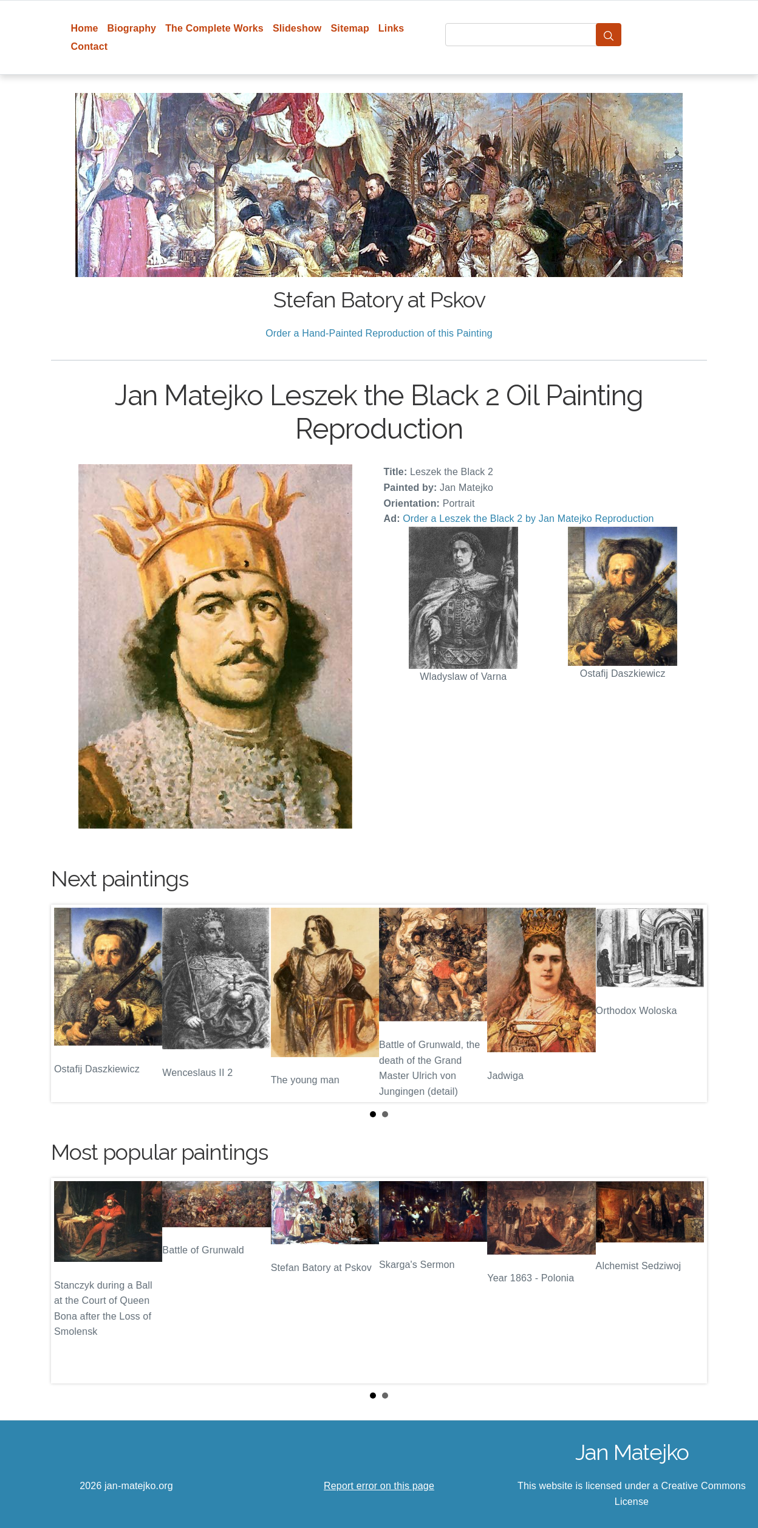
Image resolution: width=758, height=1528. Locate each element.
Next (688, 1003)
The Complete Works (214, 28)
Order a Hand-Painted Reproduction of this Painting (379, 333)
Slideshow (297, 28)
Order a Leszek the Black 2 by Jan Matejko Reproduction (528, 518)
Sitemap (349, 28)
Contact (89, 46)
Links (391, 28)
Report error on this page (379, 1486)
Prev (70, 1003)
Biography (132, 28)
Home (84, 28)
